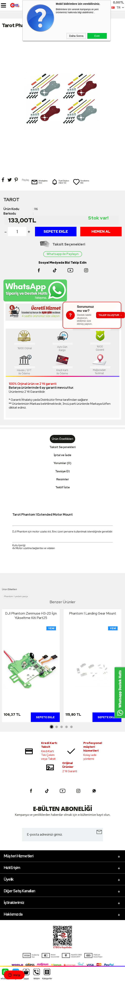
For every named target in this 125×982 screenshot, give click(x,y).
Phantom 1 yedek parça (16, 596)
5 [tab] (71, 727)
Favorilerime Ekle (81, 182)
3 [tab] (62, 727)
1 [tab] (52, 727)
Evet (97, 35)
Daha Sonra (76, 35)
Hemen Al (101, 231)
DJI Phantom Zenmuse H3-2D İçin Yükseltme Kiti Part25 (31, 615)
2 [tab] (57, 727)
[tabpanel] (31, 666)
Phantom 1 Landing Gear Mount (92, 613)
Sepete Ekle (56, 231)
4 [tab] (66, 727)
